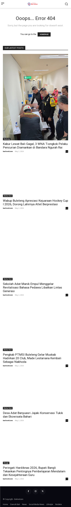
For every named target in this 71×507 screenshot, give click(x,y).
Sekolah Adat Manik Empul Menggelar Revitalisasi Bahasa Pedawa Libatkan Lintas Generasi (32, 287)
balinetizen (8, 151)
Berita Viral (8, 196)
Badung (7, 139)
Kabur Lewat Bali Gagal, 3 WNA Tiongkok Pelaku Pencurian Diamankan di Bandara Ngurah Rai (35, 145)
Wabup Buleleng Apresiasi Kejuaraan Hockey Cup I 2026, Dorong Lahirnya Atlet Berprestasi (35, 202)
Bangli (6, 463)
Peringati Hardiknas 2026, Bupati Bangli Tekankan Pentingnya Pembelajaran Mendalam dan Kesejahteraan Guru (34, 471)
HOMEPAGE (44, 34)
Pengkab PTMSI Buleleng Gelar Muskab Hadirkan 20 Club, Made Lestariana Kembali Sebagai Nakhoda (32, 358)
